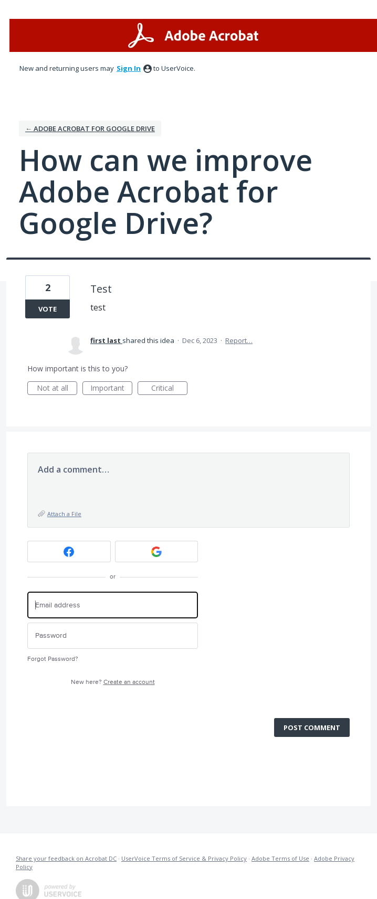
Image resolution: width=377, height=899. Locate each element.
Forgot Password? (52, 659)
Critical (169, 389)
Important (111, 389)
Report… (239, 340)
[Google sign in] (156, 551)
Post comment (312, 727)
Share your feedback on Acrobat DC (66, 858)
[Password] (112, 636)
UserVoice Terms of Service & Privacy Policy (184, 858)
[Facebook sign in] (69, 551)
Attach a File (64, 514)
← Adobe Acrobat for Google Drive (90, 128)
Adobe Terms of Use (280, 858)
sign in (129, 68)
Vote (47, 309)
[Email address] (112, 605)
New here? (113, 682)
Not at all (57, 389)
